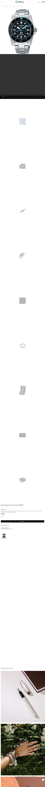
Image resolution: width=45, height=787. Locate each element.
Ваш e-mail (2, 516)
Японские (13, 6)
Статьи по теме (7, 668)
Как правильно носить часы (26, 723)
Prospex (7, 6)
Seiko (4, 6)
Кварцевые (21, 6)
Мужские (10, 6)
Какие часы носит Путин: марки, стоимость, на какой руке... (26, 776)
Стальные (17, 6)
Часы (1, 6)
